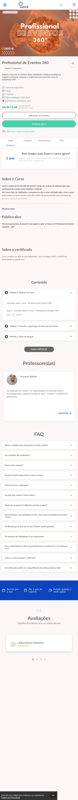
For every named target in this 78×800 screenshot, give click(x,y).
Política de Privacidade (10, 797)
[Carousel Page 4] (45, 659)
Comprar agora (39, 124)
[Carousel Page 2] (37, 659)
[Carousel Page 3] (41, 659)
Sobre (10, 140)
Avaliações (10, 145)
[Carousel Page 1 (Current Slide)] (33, 659)
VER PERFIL (64, 413)
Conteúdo (28, 140)
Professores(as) (44, 140)
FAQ (62, 140)
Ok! (53, 795)
